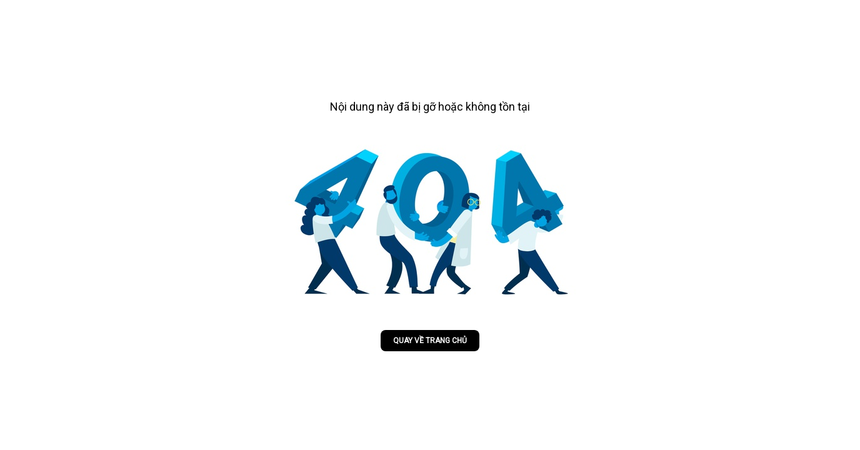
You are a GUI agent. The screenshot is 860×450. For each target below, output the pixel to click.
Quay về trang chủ (430, 340)
